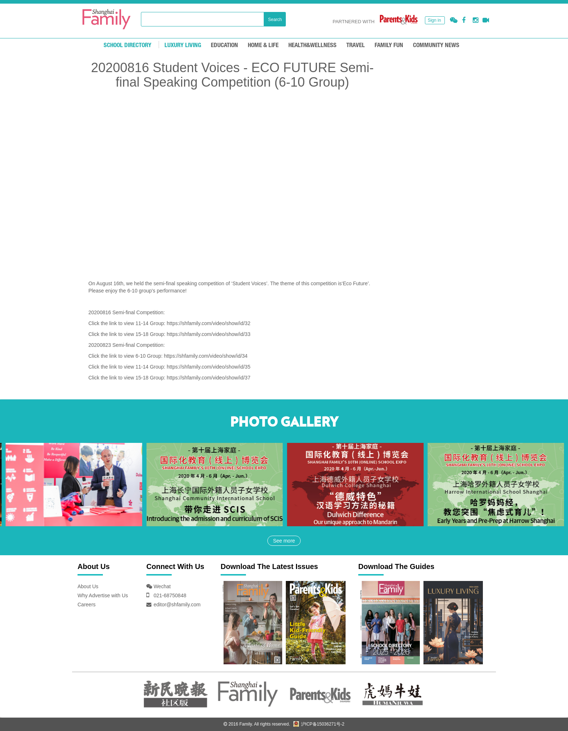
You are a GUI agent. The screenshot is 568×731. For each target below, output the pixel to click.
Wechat (161, 586)
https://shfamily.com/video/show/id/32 (208, 323)
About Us (88, 586)
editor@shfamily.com (177, 604)
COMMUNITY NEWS (436, 45)
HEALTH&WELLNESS (312, 45)
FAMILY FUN (389, 45)
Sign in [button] (434, 20)
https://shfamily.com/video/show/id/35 (208, 367)
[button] (454, 20)
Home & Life (263, 45)
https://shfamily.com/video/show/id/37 (208, 378)
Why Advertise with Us (103, 595)
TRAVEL (355, 45)
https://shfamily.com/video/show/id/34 (206, 356)
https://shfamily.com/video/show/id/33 (208, 334)
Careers (87, 604)
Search (275, 19)
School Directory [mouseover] (127, 45)
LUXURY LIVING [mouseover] (182, 45)
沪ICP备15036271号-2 (318, 724)
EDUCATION (224, 45)
